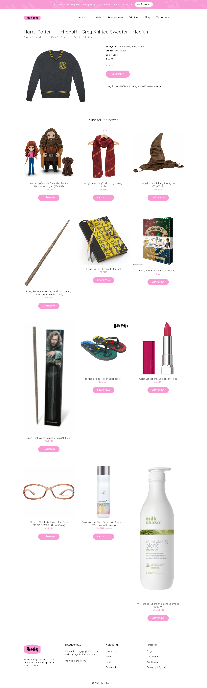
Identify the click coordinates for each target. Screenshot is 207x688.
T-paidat (134, 17)
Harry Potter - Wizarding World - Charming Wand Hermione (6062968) (48, 293)
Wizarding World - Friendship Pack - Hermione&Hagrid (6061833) (49, 185)
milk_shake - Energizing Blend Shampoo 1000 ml (158, 605)
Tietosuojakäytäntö (156, 667)
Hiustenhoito (115, 17)
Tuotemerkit (163, 17)
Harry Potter (138, 46)
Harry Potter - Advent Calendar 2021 (158, 270)
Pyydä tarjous (144, 4)
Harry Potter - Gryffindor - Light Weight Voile (103, 185)
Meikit (99, 17)
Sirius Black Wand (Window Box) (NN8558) (49, 438)
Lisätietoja (118, 74)
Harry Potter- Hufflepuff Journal (103, 269)
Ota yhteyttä (153, 656)
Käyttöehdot (153, 662)
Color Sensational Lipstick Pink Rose (158, 378)
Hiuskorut (84, 17)
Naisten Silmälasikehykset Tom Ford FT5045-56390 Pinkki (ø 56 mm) (49, 524)
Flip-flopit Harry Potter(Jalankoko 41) (103, 378)
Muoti (108, 662)
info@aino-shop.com (75, 660)
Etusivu (27, 37)
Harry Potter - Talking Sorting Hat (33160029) (158, 185)
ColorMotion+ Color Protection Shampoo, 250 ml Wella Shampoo (103, 524)
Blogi (147, 17)
